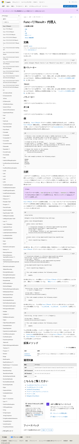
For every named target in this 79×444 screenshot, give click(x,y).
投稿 (26, 440)
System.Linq (29, 334)
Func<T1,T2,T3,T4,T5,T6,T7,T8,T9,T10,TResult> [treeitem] (11, 58)
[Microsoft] (3, 2)
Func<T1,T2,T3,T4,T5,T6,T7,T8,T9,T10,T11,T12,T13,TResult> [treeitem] (11, 72)
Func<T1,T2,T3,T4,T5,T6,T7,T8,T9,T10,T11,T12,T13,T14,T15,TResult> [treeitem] (11, 81)
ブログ (20, 440)
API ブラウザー (37, 17)
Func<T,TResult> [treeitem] (7, 26)
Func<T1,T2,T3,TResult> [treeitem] (8, 32)
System (30, 46)
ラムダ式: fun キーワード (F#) (35, 387)
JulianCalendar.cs (32, 50)
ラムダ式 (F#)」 (64, 306)
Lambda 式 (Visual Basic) (33, 389)
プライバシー (32, 440)
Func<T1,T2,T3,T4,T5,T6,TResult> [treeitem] (10, 40)
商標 (71, 440)
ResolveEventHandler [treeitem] (8, 373)
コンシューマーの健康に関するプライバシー (49, 440)
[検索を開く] (69, 2)
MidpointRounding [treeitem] (7, 269)
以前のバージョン (13, 440)
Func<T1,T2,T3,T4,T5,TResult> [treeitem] (10, 37)
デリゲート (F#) (31, 394)
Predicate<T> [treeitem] (6, 348)
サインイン (74, 2)
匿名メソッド (51, 281)
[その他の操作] (75, 17)
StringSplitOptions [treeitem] (7, 421)
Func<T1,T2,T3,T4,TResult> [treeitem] (9, 34)
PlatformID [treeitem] (5, 342)
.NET (30, 17)
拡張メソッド (28, 35)
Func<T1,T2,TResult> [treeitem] (8, 29)
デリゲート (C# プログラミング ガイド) (37, 391)
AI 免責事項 (4, 440)
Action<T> (70, 195)
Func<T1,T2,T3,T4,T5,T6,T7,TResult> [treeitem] (11, 44)
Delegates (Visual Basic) (33, 396)
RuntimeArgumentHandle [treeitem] (9, 376)
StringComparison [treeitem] (7, 415)
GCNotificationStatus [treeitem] (8, 104)
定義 (26, 29)
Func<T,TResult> (35, 122)
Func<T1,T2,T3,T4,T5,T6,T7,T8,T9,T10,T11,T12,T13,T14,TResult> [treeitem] (11, 77)
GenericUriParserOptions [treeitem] (9, 109)
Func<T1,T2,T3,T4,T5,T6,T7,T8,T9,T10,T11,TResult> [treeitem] (11, 63)
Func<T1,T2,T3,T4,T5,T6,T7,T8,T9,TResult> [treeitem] (11, 53)
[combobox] (10, 19)
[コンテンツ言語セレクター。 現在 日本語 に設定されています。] (4, 437)
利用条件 (65, 440)
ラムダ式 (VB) (45, 306)
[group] (50, 63)
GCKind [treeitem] (5, 98)
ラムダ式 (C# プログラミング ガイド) (37, 385)
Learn (25, 17)
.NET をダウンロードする (70, 6)
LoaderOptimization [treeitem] (7, 230)
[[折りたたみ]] (19, 15)
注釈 (26, 33)
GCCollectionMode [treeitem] (7, 93)
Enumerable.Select (58, 127)
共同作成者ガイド (34, 415)
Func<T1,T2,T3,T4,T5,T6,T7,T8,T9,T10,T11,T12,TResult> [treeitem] (11, 67)
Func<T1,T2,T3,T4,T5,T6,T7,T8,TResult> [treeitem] (11, 48)
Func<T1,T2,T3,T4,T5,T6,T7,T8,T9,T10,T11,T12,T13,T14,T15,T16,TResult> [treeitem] (11, 86)
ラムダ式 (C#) (54, 306)
